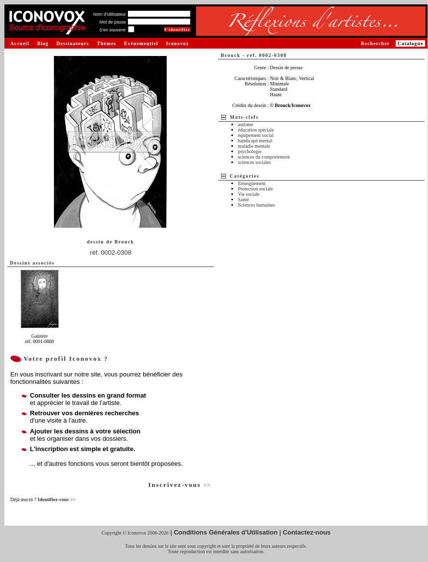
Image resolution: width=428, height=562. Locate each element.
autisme (245, 124)
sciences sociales (254, 162)
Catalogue (410, 43)
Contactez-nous (307, 532)
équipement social (255, 135)
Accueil (19, 43)
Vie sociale (248, 194)
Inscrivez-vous (179, 484)
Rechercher (375, 43)
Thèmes (106, 43)
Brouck (124, 241)
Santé (243, 199)
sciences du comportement (264, 157)
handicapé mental (255, 140)
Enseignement (252, 183)
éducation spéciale (256, 130)
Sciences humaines (256, 205)
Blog (43, 43)
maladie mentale (254, 146)
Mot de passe (113, 22)
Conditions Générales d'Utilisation (225, 532)
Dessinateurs (72, 43)
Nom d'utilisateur (109, 14)
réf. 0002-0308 (110, 252)
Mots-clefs (244, 117)
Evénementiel (141, 43)
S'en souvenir (112, 29)
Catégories (245, 176)
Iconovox (177, 43)
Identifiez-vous (57, 499)
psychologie (249, 151)
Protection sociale (255, 188)
